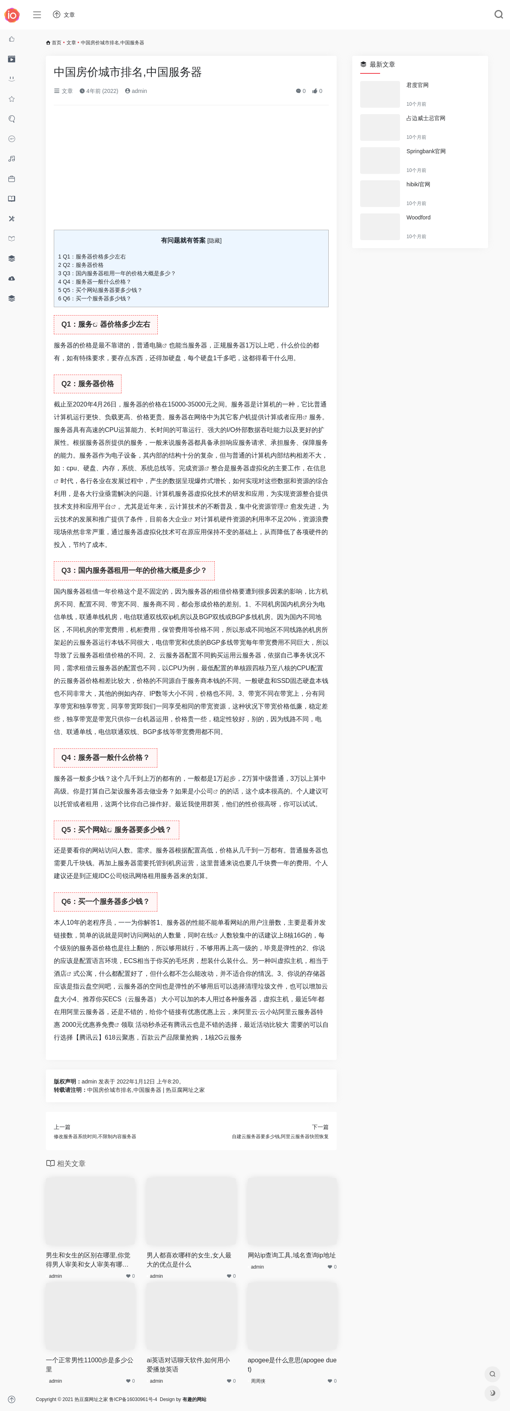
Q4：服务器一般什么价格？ (94, 281)
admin (136, 91)
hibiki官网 (418, 184)
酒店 (60, 973)
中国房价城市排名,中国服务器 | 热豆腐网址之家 (146, 1090)
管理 (277, 506)
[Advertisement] (191, 171)
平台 (104, 506)
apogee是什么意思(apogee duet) (292, 1365)
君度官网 (417, 85)
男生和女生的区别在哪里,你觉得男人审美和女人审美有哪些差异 (88, 1260)
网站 (99, 830)
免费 (108, 1024)
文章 (71, 42)
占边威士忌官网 (425, 118)
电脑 (155, 345)
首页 (56, 42)
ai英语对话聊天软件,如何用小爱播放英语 (188, 1365)
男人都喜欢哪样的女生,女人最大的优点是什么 (189, 1260)
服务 (85, 324)
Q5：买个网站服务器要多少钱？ (100, 290)
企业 (181, 519)
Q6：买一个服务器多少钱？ (94, 298)
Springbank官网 (426, 151)
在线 (206, 935)
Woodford (418, 217)
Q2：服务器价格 (81, 265)
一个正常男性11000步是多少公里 (90, 1365)
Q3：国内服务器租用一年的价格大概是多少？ (117, 273)
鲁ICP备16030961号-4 (133, 1399)
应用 (296, 417)
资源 (198, 468)
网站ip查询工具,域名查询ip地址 (292, 1255)
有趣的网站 (194, 1399)
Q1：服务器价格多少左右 (92, 256)
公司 (206, 791)
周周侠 (258, 1381)
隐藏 (214, 240)
